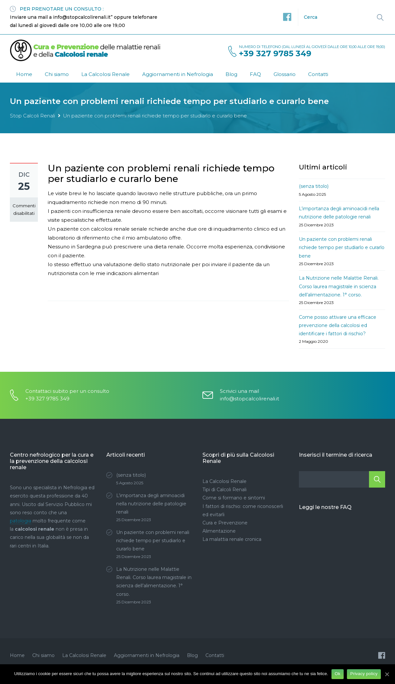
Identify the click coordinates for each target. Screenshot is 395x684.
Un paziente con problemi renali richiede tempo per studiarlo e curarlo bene (341, 247)
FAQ (255, 74)
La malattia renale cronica (231, 539)
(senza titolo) (314, 186)
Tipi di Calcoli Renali (224, 490)
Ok (337, 673)
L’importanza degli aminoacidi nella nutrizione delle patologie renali (151, 504)
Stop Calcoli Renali (32, 116)
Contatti (318, 74)
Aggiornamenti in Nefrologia (177, 74)
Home (24, 74)
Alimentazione (219, 531)
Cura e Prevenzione (225, 523)
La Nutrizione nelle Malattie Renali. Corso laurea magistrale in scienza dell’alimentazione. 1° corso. (339, 286)
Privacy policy (364, 673)
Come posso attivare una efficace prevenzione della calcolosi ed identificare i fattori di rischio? (337, 325)
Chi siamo (57, 74)
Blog (231, 74)
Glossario (285, 74)
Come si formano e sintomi (233, 498)
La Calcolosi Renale (105, 74)
